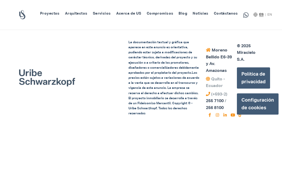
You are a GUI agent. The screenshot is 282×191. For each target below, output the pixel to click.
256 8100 (215, 107)
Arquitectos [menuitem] (76, 13)
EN (269, 14)
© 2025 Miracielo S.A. (246, 52)
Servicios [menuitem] (102, 13)
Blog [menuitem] (183, 13)
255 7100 (215, 100)
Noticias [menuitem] (200, 13)
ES (261, 14)
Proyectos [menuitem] (50, 13)
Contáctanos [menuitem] (226, 13)
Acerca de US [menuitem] (128, 13)
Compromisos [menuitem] (160, 13)
